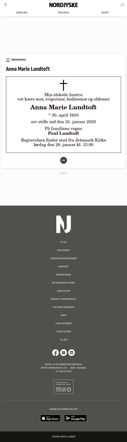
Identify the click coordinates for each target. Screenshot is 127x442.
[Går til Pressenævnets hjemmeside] (63, 386)
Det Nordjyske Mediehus (68, 364)
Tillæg (63, 339)
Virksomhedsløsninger (63, 258)
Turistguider (63, 331)
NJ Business (63, 250)
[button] (63, 160)
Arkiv (64, 315)
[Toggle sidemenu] (122, 4)
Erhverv (63, 12)
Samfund (21, 12)
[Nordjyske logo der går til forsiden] (63, 4)
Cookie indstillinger (63, 436)
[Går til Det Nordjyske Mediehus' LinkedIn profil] (71, 352)
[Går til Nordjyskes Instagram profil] (63, 352)
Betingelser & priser (63, 282)
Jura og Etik (63, 290)
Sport (105, 12)
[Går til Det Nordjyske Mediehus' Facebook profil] (55, 352)
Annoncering (63, 274)
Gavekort (63, 266)
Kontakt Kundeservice (63, 299)
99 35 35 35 (66, 371)
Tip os (63, 242)
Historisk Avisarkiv (63, 307)
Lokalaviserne (63, 323)
